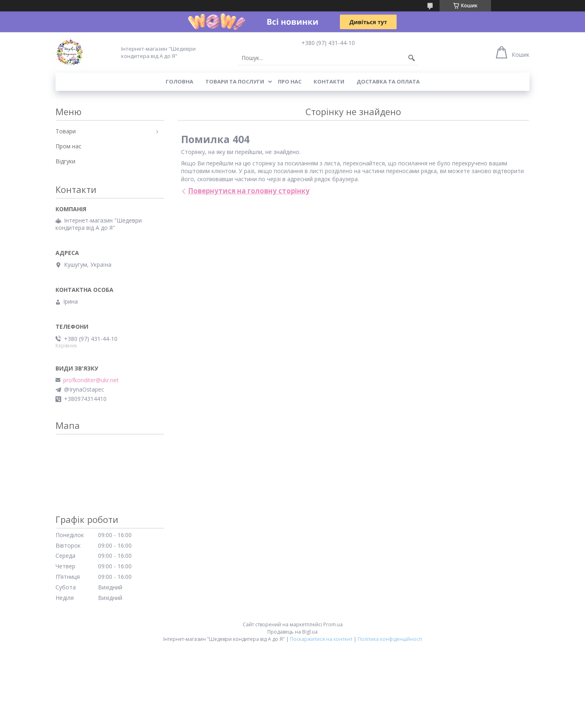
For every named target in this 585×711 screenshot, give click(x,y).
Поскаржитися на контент (321, 639)
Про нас (289, 81)
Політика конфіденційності (390, 639)
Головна (179, 81)
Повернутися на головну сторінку (249, 190)
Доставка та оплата (388, 81)
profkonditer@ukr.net (91, 380)
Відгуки (65, 161)
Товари (66, 131)
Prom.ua (333, 624)
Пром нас (68, 146)
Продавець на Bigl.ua (292, 631)
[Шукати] (411, 58)
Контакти (329, 81)
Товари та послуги (234, 81)
